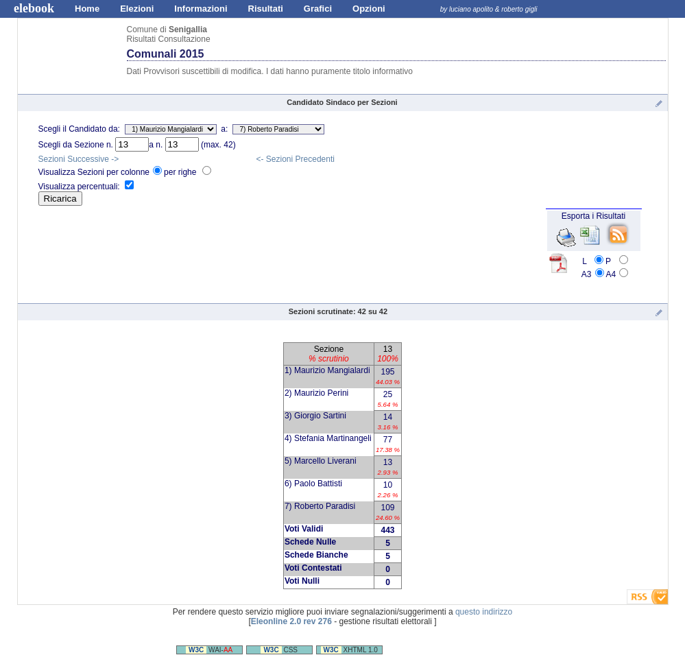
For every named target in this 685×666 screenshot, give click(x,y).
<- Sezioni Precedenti (295, 159)
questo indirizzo (483, 612)
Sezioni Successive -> (78, 159)
